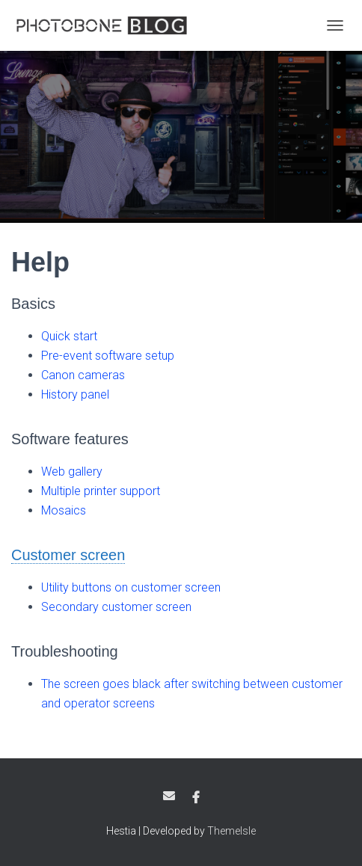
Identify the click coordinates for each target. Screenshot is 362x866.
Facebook (196, 798)
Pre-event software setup (107, 355)
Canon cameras (83, 375)
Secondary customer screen (116, 607)
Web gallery (71, 471)
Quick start (69, 336)
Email (169, 795)
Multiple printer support (100, 491)
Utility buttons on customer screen (131, 587)
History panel (75, 394)
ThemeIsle (231, 831)
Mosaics (63, 510)
